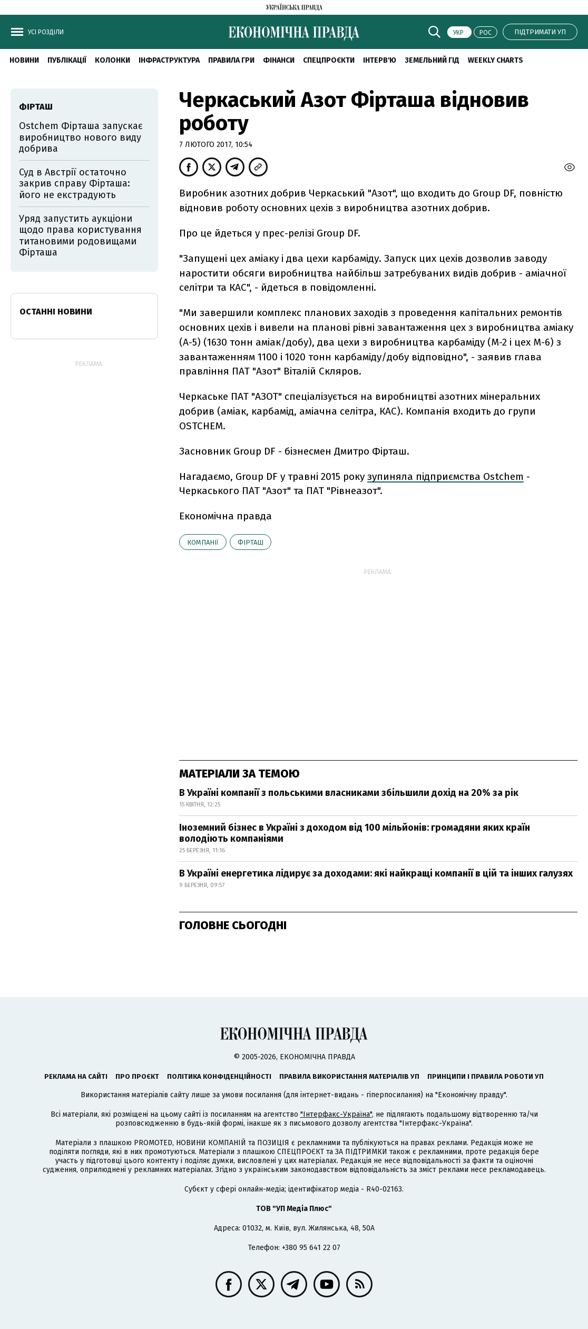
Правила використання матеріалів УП (349, 1076)
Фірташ (250, 542)
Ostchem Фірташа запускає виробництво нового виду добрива (81, 137)
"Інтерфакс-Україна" (336, 1114)
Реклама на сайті (75, 1076)
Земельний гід (432, 60)
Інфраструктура (169, 60)
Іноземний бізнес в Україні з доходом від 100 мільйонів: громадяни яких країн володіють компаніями (354, 833)
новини (24, 60)
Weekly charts (495, 60)
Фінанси (279, 60)
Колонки (112, 60)
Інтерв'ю (379, 60)
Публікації (66, 60)
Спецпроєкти (329, 60)
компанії (203, 542)
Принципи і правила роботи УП (485, 1076)
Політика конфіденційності (219, 1076)
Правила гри (231, 60)
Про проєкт (137, 1076)
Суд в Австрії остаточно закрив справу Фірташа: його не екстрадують (74, 183)
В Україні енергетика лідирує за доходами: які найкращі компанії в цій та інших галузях (376, 873)
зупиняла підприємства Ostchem (445, 476)
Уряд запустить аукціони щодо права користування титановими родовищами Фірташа (80, 236)
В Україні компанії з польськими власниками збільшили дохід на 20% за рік (348, 793)
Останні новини (55, 312)
